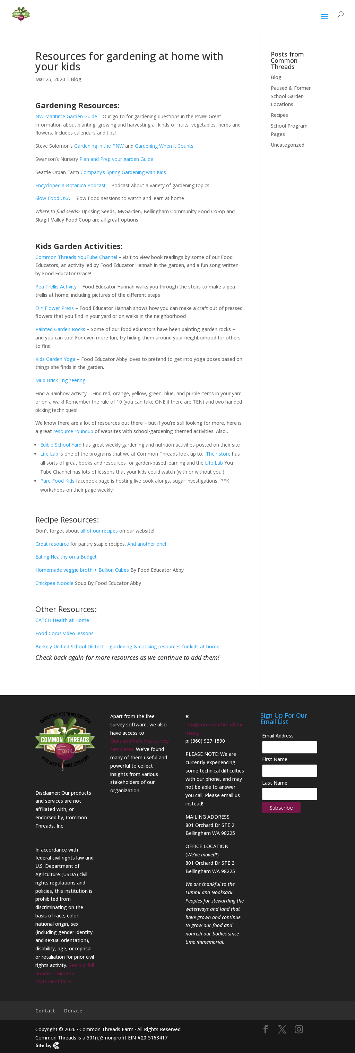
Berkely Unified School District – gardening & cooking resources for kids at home (127, 646)
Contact (45, 1010)
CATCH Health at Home (62, 620)
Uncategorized (287, 144)
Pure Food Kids (57, 480)
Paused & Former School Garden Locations (291, 96)
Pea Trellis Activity (56, 286)
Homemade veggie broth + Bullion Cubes (82, 570)
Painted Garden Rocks (60, 329)
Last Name (274, 782)
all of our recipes (99, 530)
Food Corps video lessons (64, 633)
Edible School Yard (60, 444)
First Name (274, 759)
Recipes (279, 115)
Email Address (278, 735)
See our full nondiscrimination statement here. (64, 973)
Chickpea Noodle (54, 583)
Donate (73, 1010)
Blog (76, 79)
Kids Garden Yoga (55, 359)
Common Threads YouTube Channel (76, 257)
